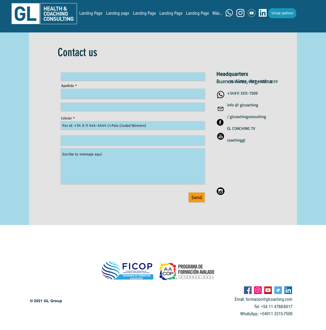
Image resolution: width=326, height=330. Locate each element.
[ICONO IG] (240, 13)
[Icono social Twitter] (278, 290)
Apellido (67, 86)
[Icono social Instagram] (258, 290)
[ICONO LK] (262, 13)
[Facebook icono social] (248, 290)
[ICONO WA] (229, 13)
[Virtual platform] (282, 13)
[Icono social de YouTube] (268, 290)
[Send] (197, 197)
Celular (66, 118)
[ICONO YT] (251, 13)
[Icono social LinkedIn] (288, 290)
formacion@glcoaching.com (269, 299)
